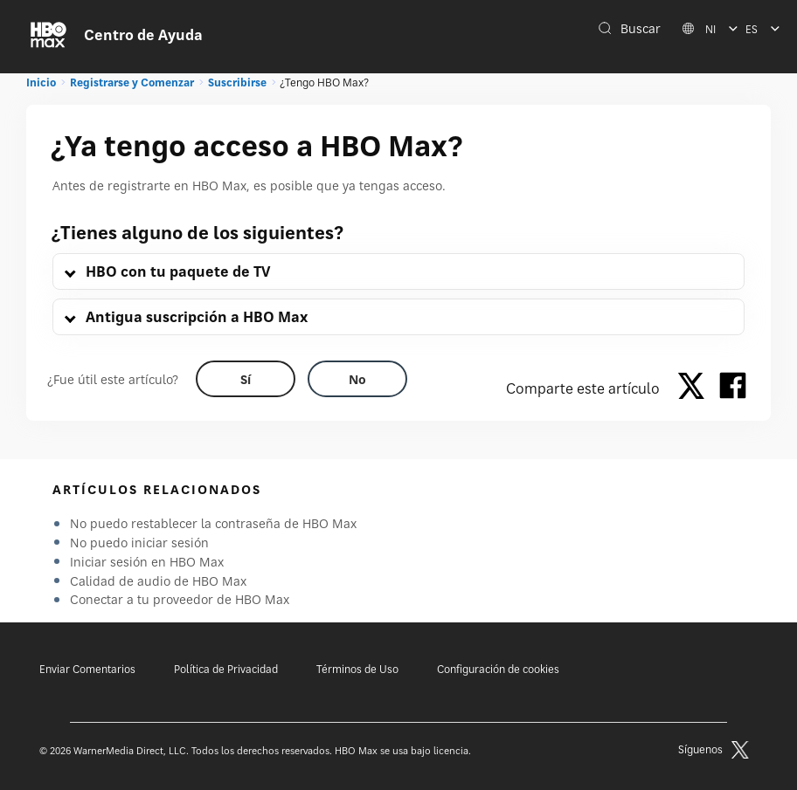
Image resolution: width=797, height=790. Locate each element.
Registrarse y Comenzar (132, 82)
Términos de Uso (357, 669)
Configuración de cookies (498, 669)
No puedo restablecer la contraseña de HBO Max (213, 523)
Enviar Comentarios (87, 669)
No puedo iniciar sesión (139, 542)
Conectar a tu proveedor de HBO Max (179, 599)
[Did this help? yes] (245, 379)
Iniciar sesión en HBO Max (147, 561)
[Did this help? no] (357, 379)
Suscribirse (237, 82)
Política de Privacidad (226, 669)
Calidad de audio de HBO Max (158, 581)
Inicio (41, 82)
